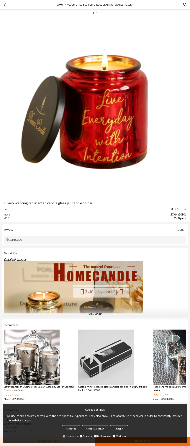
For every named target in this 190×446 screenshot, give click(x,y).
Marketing (120, 436)
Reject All (119, 429)
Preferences (102, 436)
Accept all (71, 429)
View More (95, 314)
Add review (15, 240)
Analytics (86, 436)
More (181, 230)
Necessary (70, 436)
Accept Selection (95, 429)
